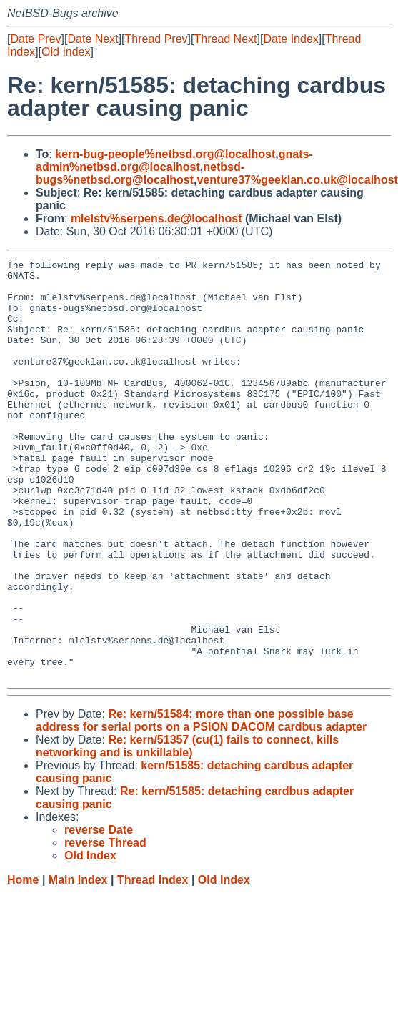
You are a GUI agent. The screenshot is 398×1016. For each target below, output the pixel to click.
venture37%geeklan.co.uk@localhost (296, 180)
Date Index (290, 39)
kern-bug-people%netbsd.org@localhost (165, 154)
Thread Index (153, 963)
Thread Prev (156, 39)
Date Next (92, 39)
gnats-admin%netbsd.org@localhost (174, 160)
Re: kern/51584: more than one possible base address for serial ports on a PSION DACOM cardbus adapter (201, 804)
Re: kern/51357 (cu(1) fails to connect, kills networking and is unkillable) (187, 829)
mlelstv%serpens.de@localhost (156, 218)
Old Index (65, 52)
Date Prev (35, 39)
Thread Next (225, 39)
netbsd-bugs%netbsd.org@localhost (140, 173)
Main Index (78, 963)
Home (23, 963)
